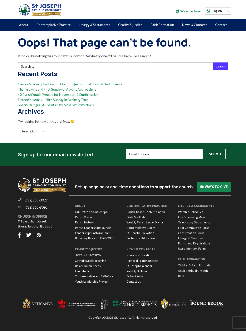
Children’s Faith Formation (195, 264)
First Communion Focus (193, 226)
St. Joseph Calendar (139, 264)
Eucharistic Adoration (140, 237)
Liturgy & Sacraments (94, 25)
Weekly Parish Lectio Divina (144, 221)
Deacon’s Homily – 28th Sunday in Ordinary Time (53, 100)
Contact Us (133, 280)
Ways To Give (188, 11)
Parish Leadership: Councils (93, 226)
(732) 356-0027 (36, 199)
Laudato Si (82, 270)
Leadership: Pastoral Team (93, 231)
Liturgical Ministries (191, 237)
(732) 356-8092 (36, 206)
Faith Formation (162, 25)
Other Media (134, 275)
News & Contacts (194, 25)
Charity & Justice (130, 25)
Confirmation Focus (191, 231)
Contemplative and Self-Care (94, 275)
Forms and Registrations (194, 242)
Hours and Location (139, 254)
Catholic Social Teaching (90, 259)
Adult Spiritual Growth (193, 269)
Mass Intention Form (192, 247)
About (23, 25)
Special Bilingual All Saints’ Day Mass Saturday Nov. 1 (56, 105)
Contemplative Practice (54, 25)
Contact (221, 25)
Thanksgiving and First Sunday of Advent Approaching (57, 89)
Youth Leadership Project (91, 280)
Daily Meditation (137, 216)
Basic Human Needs (88, 264)
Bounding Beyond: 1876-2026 (94, 237)
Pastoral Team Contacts (142, 259)
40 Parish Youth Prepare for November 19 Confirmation (58, 95)
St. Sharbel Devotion (140, 231)
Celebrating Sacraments (194, 221)
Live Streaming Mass (191, 216)
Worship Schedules (190, 210)
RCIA (181, 274)
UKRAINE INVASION (88, 254)
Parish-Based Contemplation (145, 210)
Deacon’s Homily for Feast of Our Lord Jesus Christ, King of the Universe (70, 84)
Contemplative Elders (140, 226)
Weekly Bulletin (136, 270)
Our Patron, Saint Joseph (91, 210)
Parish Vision (83, 216)
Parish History (84, 221)
